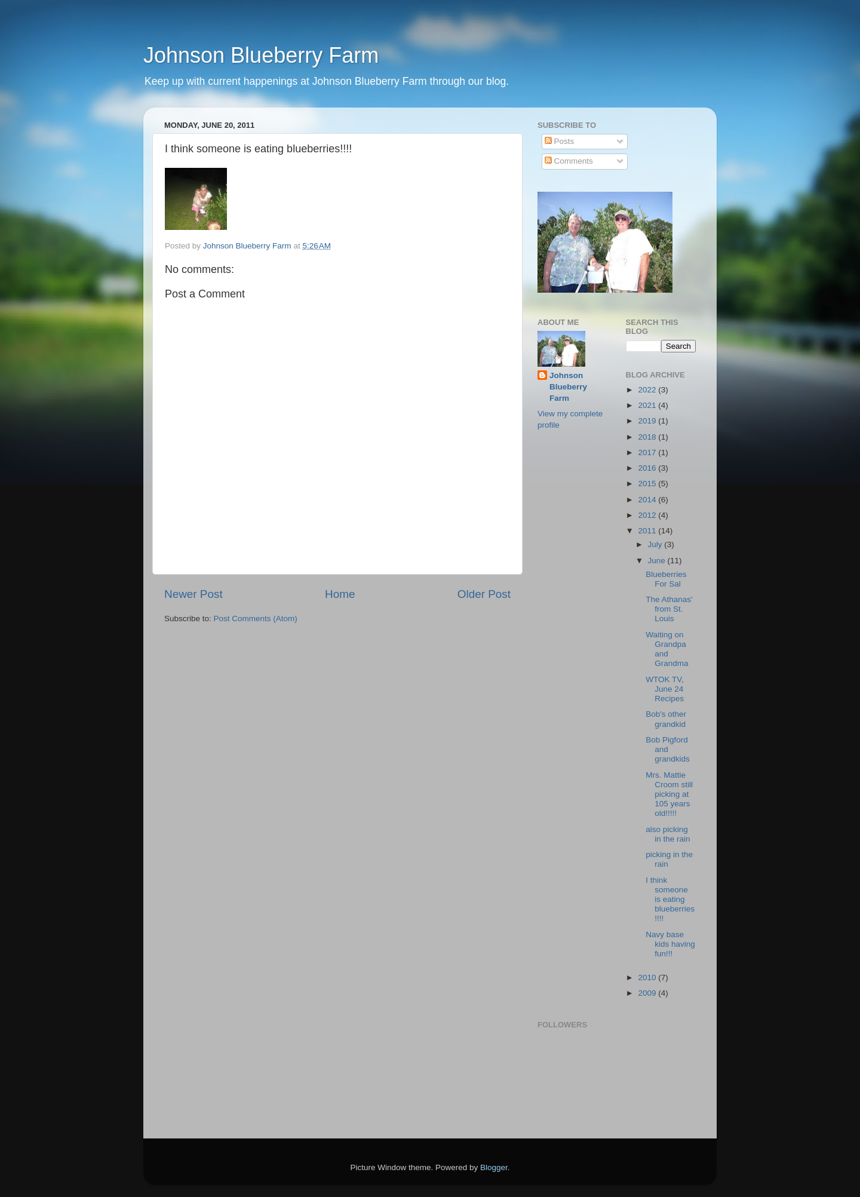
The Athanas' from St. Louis (669, 609)
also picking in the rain (668, 834)
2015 (648, 483)
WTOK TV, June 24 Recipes (665, 689)
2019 (648, 420)
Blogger (494, 1167)
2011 (648, 530)
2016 (648, 468)
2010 (648, 977)
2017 (648, 452)
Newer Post (193, 594)
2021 (648, 405)
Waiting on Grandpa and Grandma (667, 649)
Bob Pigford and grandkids (668, 749)
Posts (560, 141)
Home (340, 594)
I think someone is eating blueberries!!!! (670, 899)
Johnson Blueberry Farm (261, 55)
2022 (648, 389)
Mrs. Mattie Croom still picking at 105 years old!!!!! (669, 794)
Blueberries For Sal (666, 579)
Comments (569, 160)
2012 (648, 515)
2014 (648, 499)
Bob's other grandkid (666, 719)
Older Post (484, 594)
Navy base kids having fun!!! (670, 944)
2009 (648, 993)
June (658, 560)
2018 (648, 436)
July (656, 544)
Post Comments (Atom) (255, 618)
